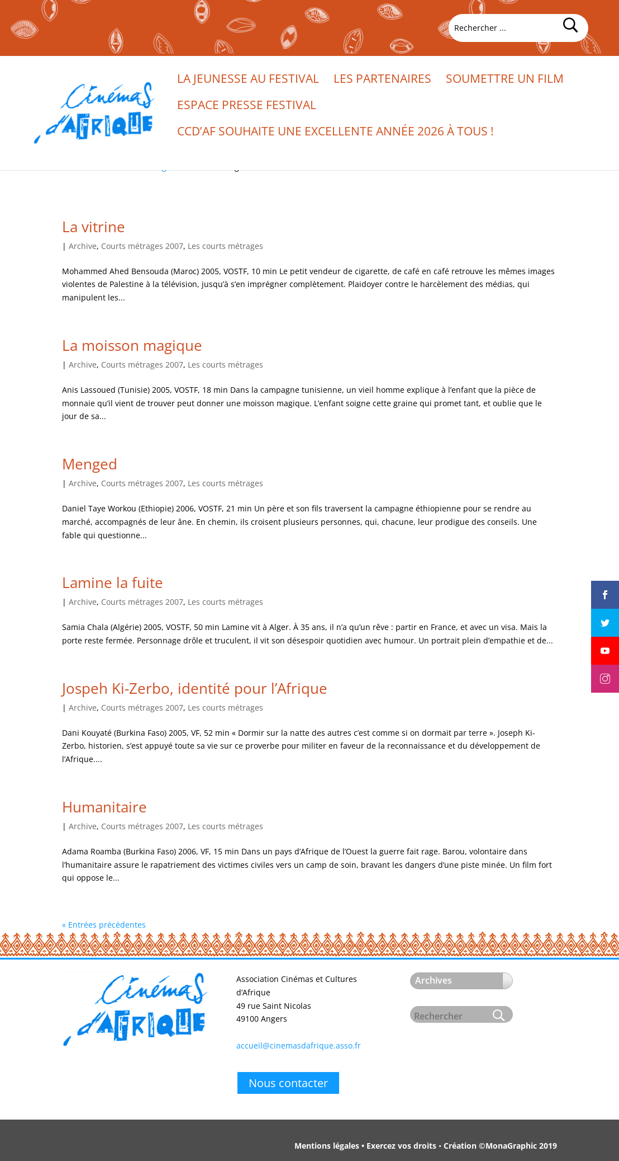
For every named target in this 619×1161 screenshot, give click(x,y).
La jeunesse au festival (248, 80)
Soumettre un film (505, 80)
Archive (83, 246)
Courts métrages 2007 (142, 246)
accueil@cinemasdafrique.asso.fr (298, 1045)
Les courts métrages (225, 246)
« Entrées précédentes (104, 924)
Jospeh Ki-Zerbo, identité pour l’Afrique (194, 688)
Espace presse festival (246, 106)
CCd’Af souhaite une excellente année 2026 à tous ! (335, 133)
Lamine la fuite (112, 582)
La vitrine (93, 227)
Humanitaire (104, 807)
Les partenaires (382, 80)
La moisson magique (132, 345)
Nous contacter (288, 1083)
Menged (89, 464)
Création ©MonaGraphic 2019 (500, 1145)
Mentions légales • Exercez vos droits (365, 1145)
